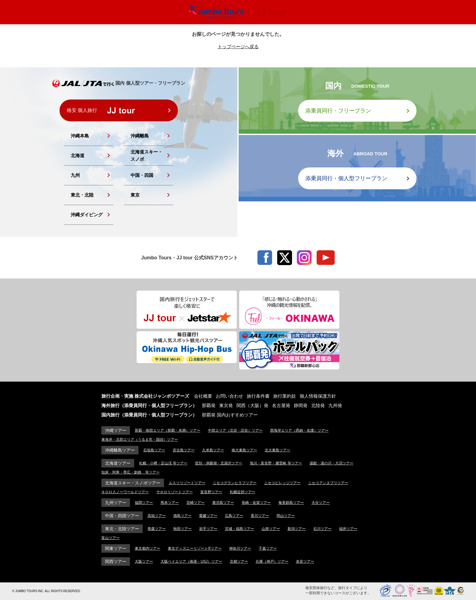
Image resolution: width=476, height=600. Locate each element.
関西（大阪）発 (252, 405)
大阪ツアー (144, 561)
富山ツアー (110, 538)
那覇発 (209, 405)
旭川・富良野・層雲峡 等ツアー (276, 463)
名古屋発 (281, 405)
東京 (135, 194)
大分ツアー (320, 503)
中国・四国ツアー (122, 515)
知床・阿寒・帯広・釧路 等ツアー (130, 472)
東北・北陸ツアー (122, 528)
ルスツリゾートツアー (187, 483)
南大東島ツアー (244, 450)
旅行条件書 (258, 396)
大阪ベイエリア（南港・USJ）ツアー (191, 561)
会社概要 (203, 396)
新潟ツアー (296, 529)
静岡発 (301, 405)
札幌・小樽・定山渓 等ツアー (163, 463)
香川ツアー (260, 516)
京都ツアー (239, 561)
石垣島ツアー (154, 450)
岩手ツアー (208, 529)
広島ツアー (234, 516)
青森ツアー (157, 529)
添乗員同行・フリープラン (338, 111)
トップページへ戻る (238, 46)
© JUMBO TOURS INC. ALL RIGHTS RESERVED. (46, 591)
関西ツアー (115, 561)
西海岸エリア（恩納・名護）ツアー (299, 430)
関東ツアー (115, 548)
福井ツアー (348, 529)
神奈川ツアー (240, 548)
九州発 (335, 405)
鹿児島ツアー (223, 503)
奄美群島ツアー (291, 503)
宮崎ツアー (195, 503)
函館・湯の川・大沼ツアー (331, 463)
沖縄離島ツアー (120, 450)
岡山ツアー (286, 516)
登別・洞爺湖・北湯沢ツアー (218, 463)
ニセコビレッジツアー (282, 483)
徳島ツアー (182, 516)
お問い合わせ (229, 396)
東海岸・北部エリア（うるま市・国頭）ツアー (139, 439)
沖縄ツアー (115, 430)
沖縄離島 (140, 135)
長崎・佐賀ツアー (256, 503)
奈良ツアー (305, 561)
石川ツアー (322, 529)
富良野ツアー (211, 492)
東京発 (226, 405)
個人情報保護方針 (318, 396)
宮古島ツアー (184, 450)
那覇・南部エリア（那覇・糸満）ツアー (167, 430)
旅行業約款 (284, 396)
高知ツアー (157, 516)
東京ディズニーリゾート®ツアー (195, 548)
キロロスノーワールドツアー (125, 492)
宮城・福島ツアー (239, 529)
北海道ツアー (118, 463)
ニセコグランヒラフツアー (235, 483)
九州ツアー (115, 502)
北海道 (77, 155)
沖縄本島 (80, 135)
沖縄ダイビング (87, 214)
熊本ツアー (170, 503)
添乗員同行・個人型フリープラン (346, 178)
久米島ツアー (213, 450)
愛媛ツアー (208, 516)
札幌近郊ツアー (242, 492)
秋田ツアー (182, 529)
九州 (75, 175)
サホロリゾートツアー (174, 492)
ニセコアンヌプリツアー (328, 483)
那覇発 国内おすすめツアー (230, 414)
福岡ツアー (144, 503)
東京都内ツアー (147, 548)
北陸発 (318, 405)
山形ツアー (271, 529)
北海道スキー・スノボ (146, 155)
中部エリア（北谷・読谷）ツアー (235, 430)
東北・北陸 (82, 194)
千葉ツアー (268, 548)
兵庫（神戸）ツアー (272, 561)
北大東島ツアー (277, 450)
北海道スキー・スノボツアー (132, 482)
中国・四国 (142, 175)
